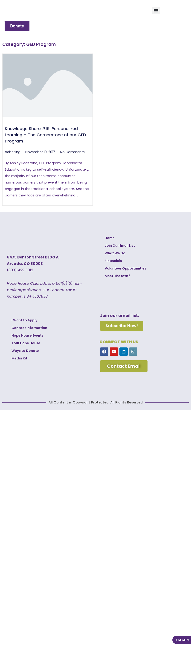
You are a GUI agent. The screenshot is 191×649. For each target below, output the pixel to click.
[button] (156, 10)
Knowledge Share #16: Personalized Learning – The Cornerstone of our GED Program (45, 135)
